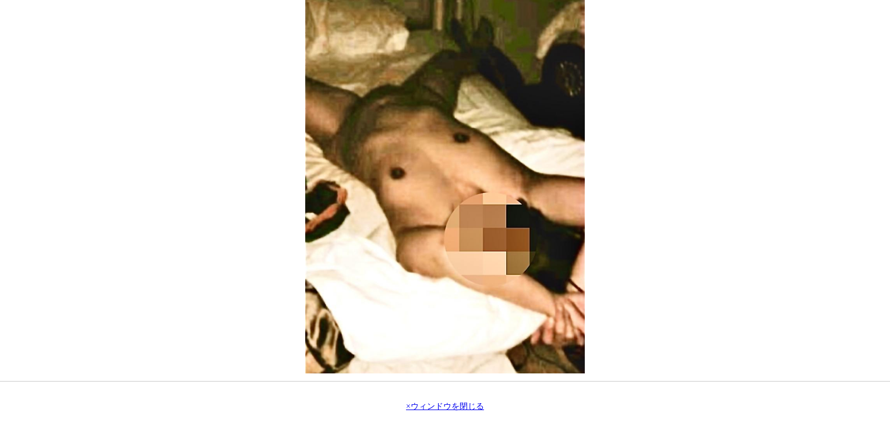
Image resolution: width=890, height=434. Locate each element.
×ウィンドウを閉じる (445, 407)
